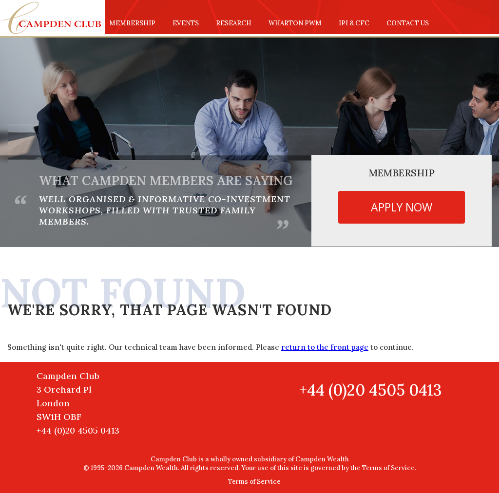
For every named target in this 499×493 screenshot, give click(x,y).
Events (186, 23)
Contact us (407, 23)
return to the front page (324, 347)
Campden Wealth (322, 459)
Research (233, 23)
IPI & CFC (354, 23)
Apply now (401, 207)
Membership (132, 23)
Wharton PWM (295, 23)
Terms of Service (254, 481)
